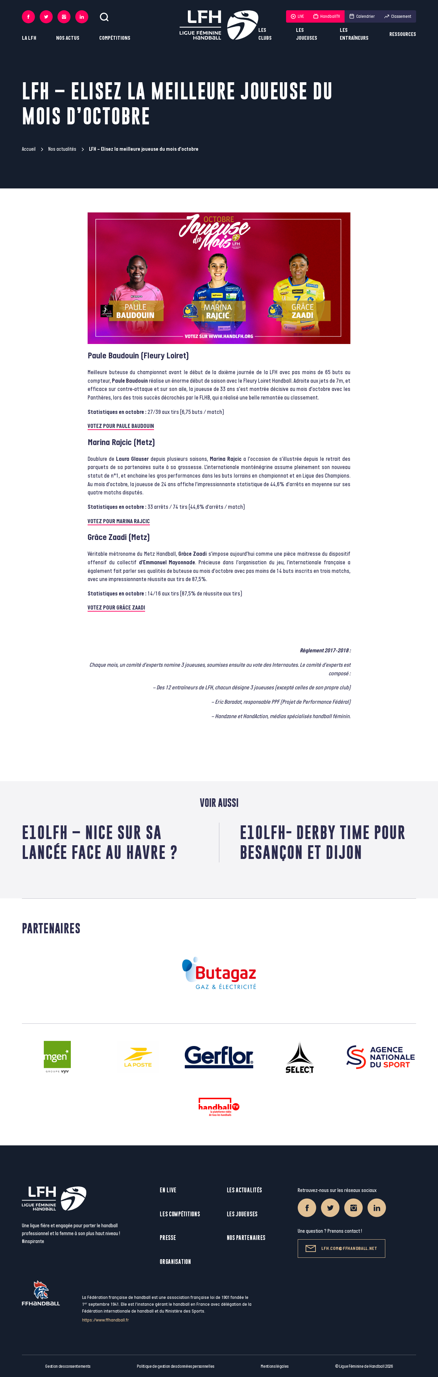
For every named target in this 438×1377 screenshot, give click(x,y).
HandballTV (326, 16)
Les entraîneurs (354, 34)
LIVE (297, 16)
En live (168, 1190)
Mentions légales (274, 1366)
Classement (397, 16)
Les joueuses (306, 34)
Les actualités (244, 1190)
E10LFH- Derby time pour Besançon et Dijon (323, 842)
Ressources (402, 34)
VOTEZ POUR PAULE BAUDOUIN (121, 426)
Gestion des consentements (67, 1366)
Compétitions (114, 38)
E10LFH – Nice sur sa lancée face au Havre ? (100, 842)
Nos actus (67, 38)
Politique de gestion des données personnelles (175, 1366)
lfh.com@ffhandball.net (341, 1248)
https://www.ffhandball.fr (105, 1320)
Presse (168, 1237)
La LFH (29, 38)
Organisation (175, 1261)
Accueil (29, 149)
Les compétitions (180, 1214)
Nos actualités (62, 149)
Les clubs (265, 34)
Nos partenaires (246, 1237)
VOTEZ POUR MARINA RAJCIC (119, 521)
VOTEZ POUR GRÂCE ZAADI (116, 607)
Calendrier (362, 16)
